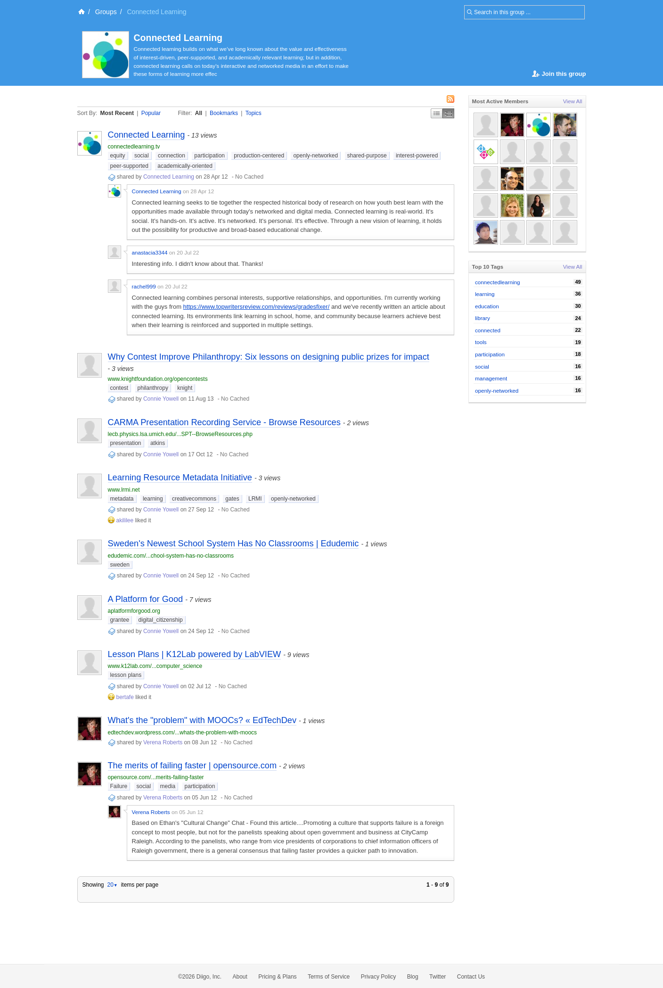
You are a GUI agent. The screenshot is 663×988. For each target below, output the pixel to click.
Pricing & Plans (277, 976)
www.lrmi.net (124, 489)
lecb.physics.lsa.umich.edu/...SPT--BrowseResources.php (180, 434)
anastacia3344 (150, 252)
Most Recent (117, 113)
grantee (120, 620)
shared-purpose (367, 155)
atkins (157, 443)
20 (112, 884)
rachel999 (144, 286)
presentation (125, 443)
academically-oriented (185, 166)
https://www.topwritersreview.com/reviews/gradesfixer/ (256, 306)
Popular (151, 113)
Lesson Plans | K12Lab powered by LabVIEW (194, 654)
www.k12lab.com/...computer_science (155, 666)
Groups (106, 12)
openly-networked (315, 155)
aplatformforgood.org (134, 611)
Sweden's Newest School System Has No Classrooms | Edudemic (233, 543)
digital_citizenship (161, 620)
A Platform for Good (145, 599)
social (141, 155)
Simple (436, 113)
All (198, 113)
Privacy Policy (378, 976)
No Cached (249, 176)
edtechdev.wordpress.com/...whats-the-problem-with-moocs (182, 732)
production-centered (259, 155)
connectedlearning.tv (134, 146)
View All (572, 101)
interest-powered (417, 155)
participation (209, 155)
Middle (448, 113)
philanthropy (153, 388)
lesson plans (126, 675)
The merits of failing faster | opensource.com (192, 765)
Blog (412, 976)
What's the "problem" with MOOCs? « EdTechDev (202, 720)
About (240, 976)
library (482, 318)
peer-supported (129, 166)
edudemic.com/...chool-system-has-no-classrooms (171, 555)
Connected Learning (178, 38)
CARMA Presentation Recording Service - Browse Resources (224, 422)
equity (117, 155)
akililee (125, 520)
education (487, 306)
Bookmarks (224, 113)
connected (487, 330)
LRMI (255, 498)
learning (153, 498)
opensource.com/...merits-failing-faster (156, 777)
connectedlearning (497, 282)
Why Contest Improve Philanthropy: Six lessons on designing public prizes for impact (268, 357)
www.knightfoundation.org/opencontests (158, 379)
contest (119, 388)
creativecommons (194, 498)
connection (171, 155)
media (168, 786)
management (491, 378)
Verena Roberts (162, 742)
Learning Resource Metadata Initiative (180, 477)
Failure (119, 786)
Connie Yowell (161, 398)
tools (481, 342)
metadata (122, 498)
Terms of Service (329, 976)
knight (184, 388)
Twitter (437, 976)
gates (232, 498)
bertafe (125, 697)
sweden (120, 564)
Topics (254, 113)
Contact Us (471, 976)
